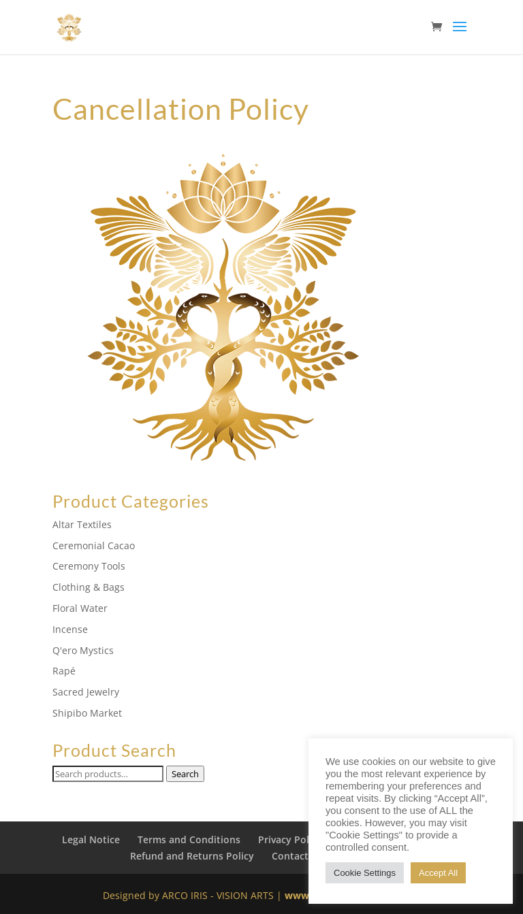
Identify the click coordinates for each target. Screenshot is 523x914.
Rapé (64, 670)
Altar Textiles (82, 524)
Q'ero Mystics (83, 650)
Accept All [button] (438, 873)
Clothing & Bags (88, 587)
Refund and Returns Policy (192, 855)
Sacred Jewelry (85, 691)
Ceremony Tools (88, 565)
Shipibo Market (87, 712)
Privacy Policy (290, 839)
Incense (70, 629)
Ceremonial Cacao (93, 545)
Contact (290, 855)
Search (185, 774)
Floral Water (80, 608)
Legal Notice (91, 839)
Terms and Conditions (189, 839)
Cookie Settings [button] (365, 873)
